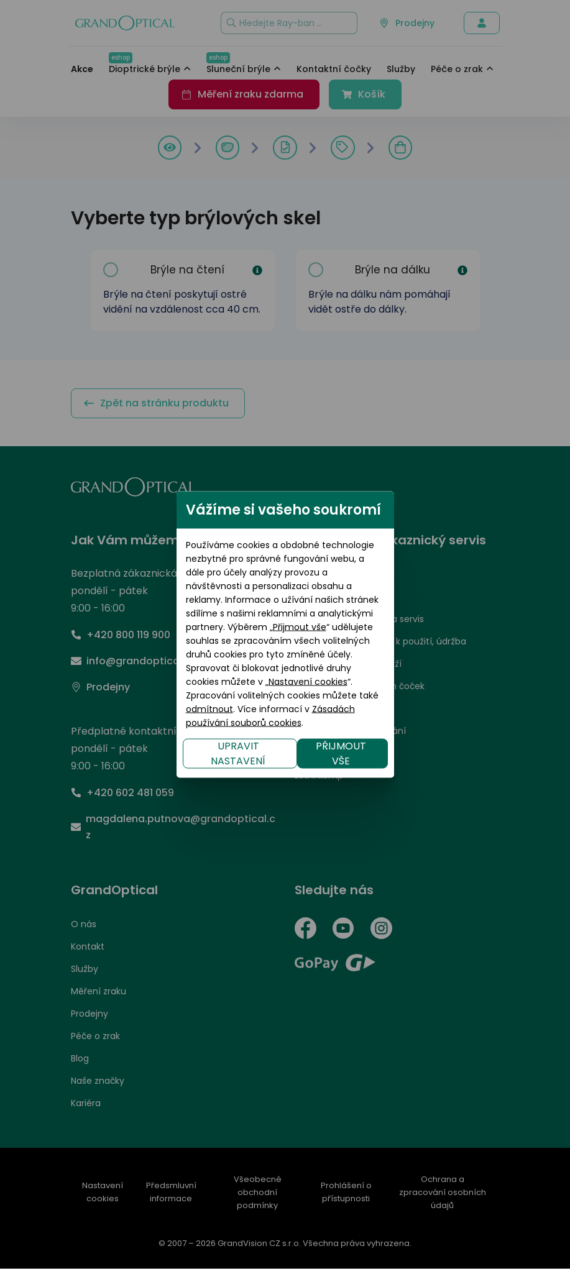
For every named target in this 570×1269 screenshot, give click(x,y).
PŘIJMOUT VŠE (445, 706)
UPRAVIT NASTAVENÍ (136, 706)
